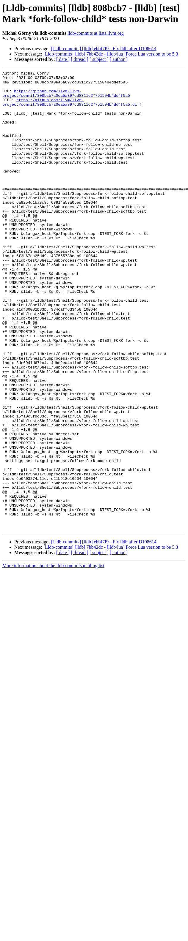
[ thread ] (79, 59)
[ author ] (119, 59)
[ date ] (63, 59)
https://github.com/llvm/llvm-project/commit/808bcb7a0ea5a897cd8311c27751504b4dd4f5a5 (66, 98)
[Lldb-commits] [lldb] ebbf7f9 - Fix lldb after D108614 (103, 48)
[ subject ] (99, 59)
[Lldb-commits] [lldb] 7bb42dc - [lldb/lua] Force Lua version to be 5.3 (110, 53)
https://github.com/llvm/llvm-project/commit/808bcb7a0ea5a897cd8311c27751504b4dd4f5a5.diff (72, 108)
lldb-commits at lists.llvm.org (96, 33)
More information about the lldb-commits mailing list (53, 657)
